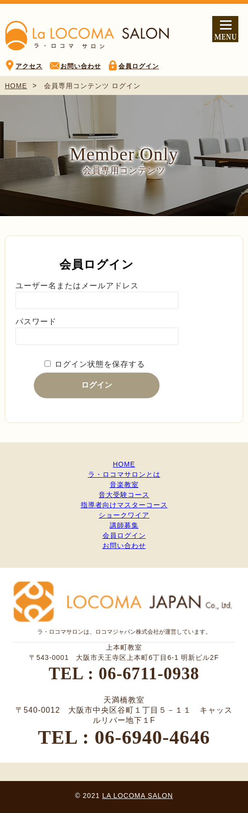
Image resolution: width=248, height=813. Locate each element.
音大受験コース (124, 495)
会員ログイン (138, 66)
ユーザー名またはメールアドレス (77, 285)
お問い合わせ (80, 66)
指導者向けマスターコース (124, 505)
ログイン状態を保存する (100, 364)
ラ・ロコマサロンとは (124, 474)
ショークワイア (124, 515)
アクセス (29, 66)
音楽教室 (124, 484)
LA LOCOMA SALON (137, 795)
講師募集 (124, 525)
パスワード (36, 321)
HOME (16, 86)
